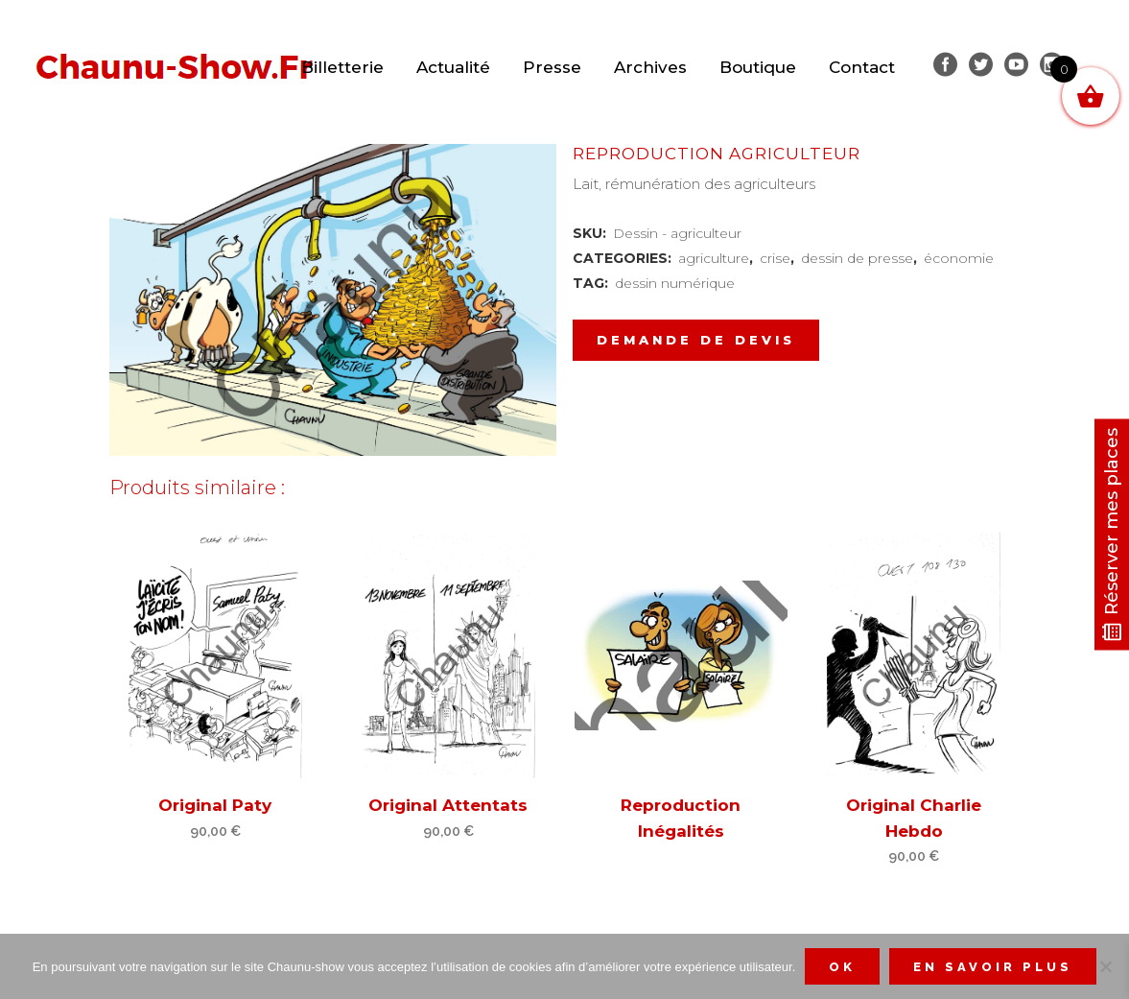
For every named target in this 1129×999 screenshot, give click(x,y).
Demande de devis (696, 339)
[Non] (1105, 966)
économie (959, 258)
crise (775, 258)
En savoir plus (992, 967)
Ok (842, 967)
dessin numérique (675, 283)
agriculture (713, 258)
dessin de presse (857, 258)
